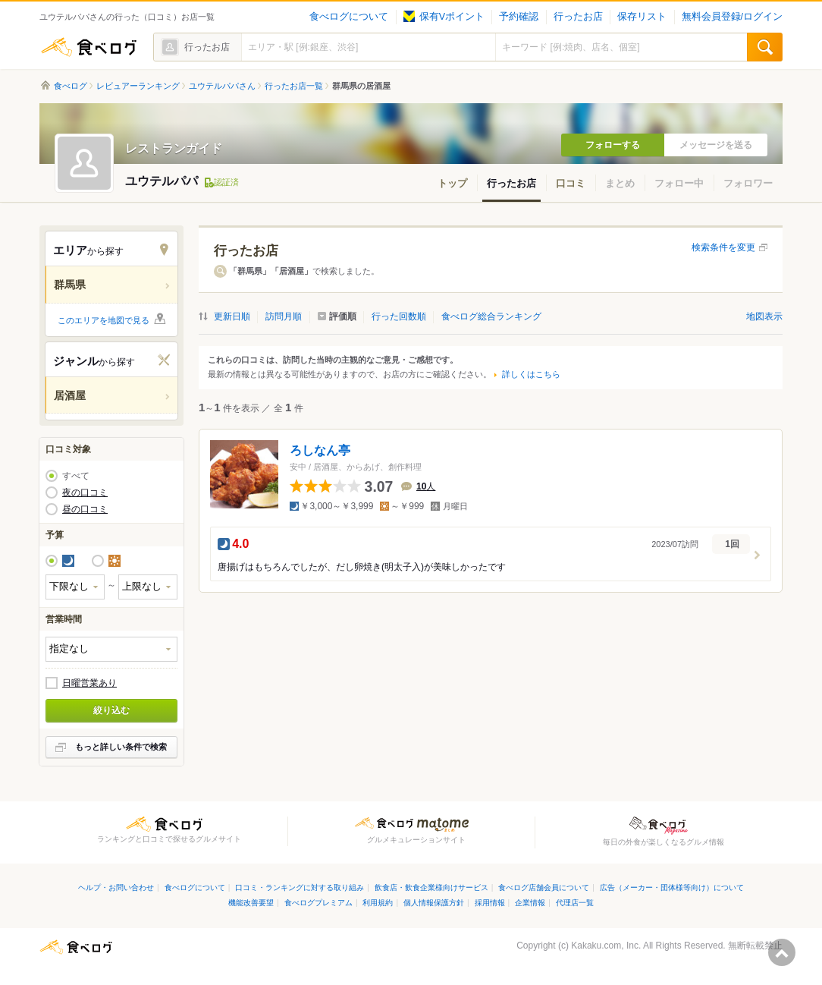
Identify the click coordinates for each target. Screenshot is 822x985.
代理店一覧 (575, 902)
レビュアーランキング (138, 85)
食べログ (88, 47)
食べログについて (348, 16)
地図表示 (764, 316)
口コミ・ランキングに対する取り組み (299, 887)
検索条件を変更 (723, 247)
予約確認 (518, 16)
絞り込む (111, 710)
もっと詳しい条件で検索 (121, 746)
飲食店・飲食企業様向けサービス (431, 887)
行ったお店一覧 (294, 85)
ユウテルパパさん (222, 85)
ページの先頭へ (781, 952)
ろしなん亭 (320, 450)
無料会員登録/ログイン (732, 16)
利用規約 (377, 902)
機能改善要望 (251, 902)
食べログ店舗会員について (543, 887)
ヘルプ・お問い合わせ (116, 887)
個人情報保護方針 (433, 902)
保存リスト (642, 16)
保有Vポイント (444, 16)
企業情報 (530, 902)
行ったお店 (578, 16)
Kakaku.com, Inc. (606, 945)
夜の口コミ (85, 492)
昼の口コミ (85, 509)
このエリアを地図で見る (103, 320)
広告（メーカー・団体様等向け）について (672, 887)
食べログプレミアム (318, 902)
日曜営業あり (89, 683)
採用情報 (490, 902)
